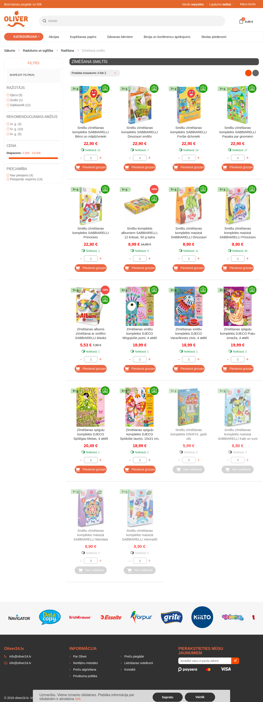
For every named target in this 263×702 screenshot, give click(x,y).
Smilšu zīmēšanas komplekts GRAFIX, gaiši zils (188, 434)
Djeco (14, 95)
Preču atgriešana (84, 669)
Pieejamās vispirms (24, 179)
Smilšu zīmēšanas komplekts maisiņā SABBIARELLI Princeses (238, 233)
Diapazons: (14, 153)
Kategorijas (26, 36)
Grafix (15, 100)
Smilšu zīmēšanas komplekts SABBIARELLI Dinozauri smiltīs (139, 132)
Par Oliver (79, 656)
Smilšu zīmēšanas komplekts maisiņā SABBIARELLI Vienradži (139, 535)
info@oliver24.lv (17, 663)
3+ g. (14, 124)
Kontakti (129, 669)
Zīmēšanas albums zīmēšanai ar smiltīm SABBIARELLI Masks (90, 333)
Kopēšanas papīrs (83, 37)
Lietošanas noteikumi (138, 663)
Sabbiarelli (18, 105)
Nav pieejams (20, 175)
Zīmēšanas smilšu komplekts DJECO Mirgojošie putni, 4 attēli (140, 333)
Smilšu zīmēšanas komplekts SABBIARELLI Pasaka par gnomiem (237, 132)
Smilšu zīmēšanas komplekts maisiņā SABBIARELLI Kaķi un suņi (238, 434)
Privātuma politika (84, 676)
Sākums (9, 50)
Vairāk (200, 697)
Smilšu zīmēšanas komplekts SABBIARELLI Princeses (90, 233)
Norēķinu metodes (85, 663)
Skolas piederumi (213, 37)
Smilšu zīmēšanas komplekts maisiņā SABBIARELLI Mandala (91, 535)
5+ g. (15, 129)
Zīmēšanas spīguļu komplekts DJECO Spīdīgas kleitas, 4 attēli (90, 434)
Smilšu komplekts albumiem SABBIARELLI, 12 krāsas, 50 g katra (139, 233)
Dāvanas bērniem (120, 37)
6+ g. (14, 134)
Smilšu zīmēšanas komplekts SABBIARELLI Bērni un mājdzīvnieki (90, 132)
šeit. (78, 699)
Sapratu (167, 697)
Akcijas (54, 37)
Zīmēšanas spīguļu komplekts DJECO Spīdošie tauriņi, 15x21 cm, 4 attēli (139, 434)
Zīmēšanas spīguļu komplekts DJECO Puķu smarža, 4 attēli (237, 333)
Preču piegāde (133, 656)
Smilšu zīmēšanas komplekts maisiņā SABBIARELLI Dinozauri (188, 233)
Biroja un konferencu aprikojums (167, 37)
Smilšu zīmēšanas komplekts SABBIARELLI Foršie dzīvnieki (188, 132)
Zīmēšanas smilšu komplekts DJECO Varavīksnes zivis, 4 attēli (188, 333)
